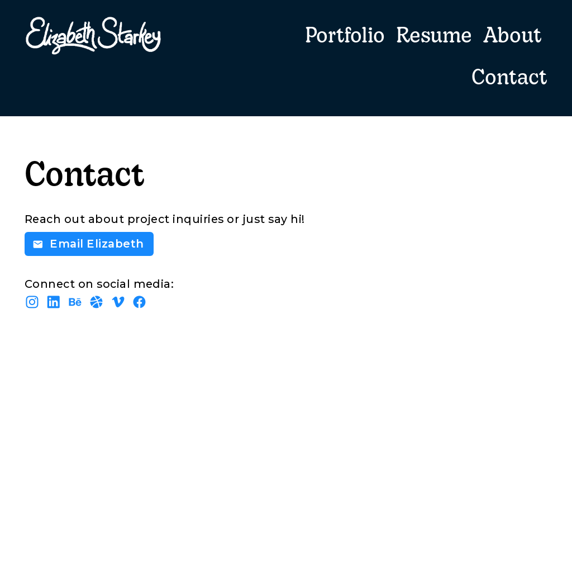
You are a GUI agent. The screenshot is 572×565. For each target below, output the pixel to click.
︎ (139, 302)
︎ (53, 302)
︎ (75, 302)
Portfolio (345, 37)
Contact (509, 79)
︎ (32, 302)
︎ (96, 302)
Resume (434, 37)
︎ (118, 302)
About (512, 37)
